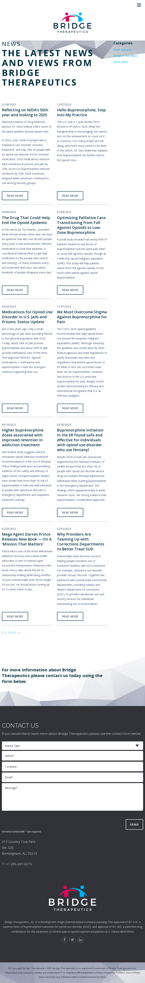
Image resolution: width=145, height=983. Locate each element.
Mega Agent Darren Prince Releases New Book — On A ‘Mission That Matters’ (27, 539)
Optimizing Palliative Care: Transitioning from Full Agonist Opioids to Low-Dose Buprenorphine (81, 225)
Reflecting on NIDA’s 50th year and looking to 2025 (25, 112)
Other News (120, 62)
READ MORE (15, 195)
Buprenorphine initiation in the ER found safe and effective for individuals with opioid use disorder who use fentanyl (80, 440)
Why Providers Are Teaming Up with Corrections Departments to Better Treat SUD (80, 542)
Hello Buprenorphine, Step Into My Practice (81, 112)
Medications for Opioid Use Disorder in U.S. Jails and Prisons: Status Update (27, 316)
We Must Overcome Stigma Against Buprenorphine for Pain (82, 316)
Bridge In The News (125, 56)
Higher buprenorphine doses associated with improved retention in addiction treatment (22, 437)
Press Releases (122, 49)
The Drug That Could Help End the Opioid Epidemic (26, 220)
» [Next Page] (19, 632)
